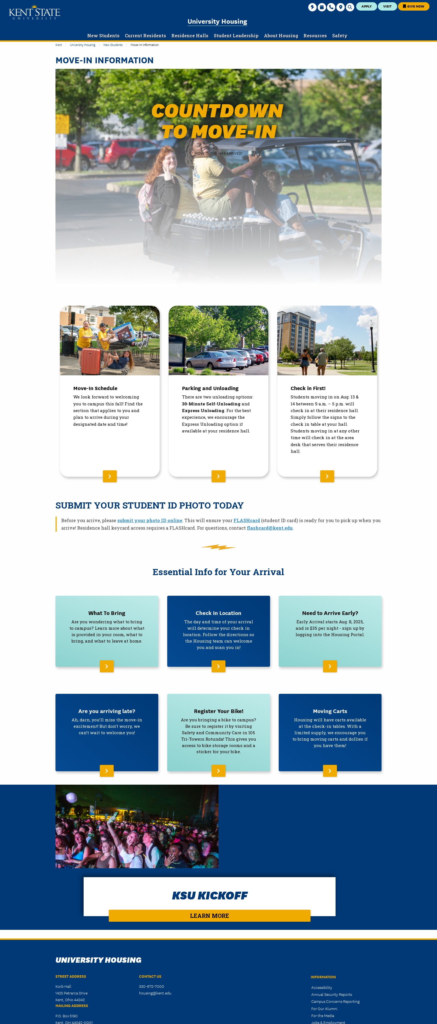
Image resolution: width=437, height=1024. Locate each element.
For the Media (322, 948)
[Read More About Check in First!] (327, 391)
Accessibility (321, 920)
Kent (58, 44)
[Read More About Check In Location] (218, 630)
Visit (387, 6)
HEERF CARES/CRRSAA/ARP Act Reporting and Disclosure (338, 971)
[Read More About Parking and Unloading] (218, 391)
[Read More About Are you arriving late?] (106, 728)
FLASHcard (247, 529)
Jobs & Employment (328, 955)
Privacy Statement (326, 962)
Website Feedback (326, 981)
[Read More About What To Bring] (106, 630)
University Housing (217, 21)
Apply (366, 6)
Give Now (413, 6)
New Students (113, 44)
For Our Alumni (324, 941)
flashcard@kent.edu (270, 536)
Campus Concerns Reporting (335, 934)
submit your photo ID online (149, 529)
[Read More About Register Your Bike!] (218, 728)
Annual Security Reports (331, 927)
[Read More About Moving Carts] (330, 728)
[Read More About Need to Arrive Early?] (330, 630)
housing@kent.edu (155, 925)
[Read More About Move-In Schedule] (110, 391)
